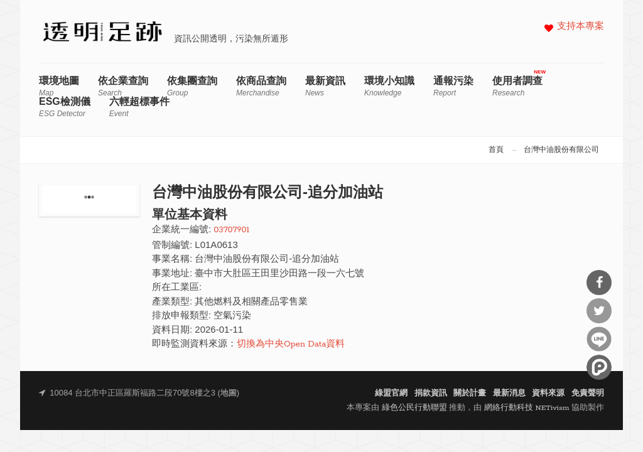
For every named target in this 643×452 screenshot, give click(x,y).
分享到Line (599, 339)
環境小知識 (389, 86)
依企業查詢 (123, 86)
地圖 (228, 393)
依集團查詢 (192, 86)
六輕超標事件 (139, 107)
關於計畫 (469, 393)
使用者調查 (517, 86)
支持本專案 (580, 26)
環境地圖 (59, 86)
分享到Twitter (599, 310)
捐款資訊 (430, 393)
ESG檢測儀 (64, 107)
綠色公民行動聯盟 (414, 407)
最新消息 (509, 393)
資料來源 (548, 393)
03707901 (231, 230)
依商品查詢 (261, 86)
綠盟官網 (391, 393)
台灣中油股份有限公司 (561, 150)
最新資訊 (325, 86)
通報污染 (453, 86)
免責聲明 (587, 393)
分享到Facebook (599, 282)
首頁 (496, 150)
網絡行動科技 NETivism (527, 407)
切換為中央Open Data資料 (291, 344)
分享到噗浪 (599, 367)
